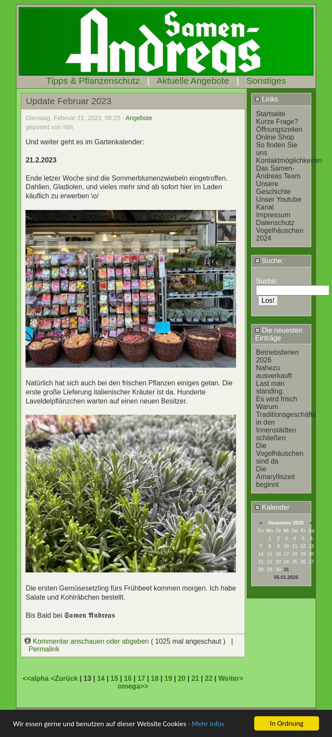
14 (101, 678)
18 (155, 678)
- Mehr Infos (206, 723)
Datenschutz (275, 222)
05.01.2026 (286, 577)
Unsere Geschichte (273, 187)
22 (209, 678)
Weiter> (230, 678)
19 (168, 678)
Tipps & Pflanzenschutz (93, 81)
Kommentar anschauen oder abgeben (88, 641)
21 (195, 678)
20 (181, 678)
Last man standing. (270, 387)
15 (114, 678)
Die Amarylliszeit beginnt (275, 476)
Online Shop (275, 137)
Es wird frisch (276, 399)
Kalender (272, 507)
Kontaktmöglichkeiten (289, 160)
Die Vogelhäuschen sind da (279, 453)
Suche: (269, 260)
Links (266, 99)
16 (128, 678)
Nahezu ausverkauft (274, 371)
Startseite (270, 114)
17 (141, 678)
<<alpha (36, 678)
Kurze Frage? (277, 121)
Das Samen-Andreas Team (278, 172)
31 (286, 569)
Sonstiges (266, 81)
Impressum (273, 215)
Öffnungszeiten (279, 129)
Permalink (44, 649)
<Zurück (65, 678)
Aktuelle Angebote (192, 81)
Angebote (139, 117)
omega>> (133, 686)
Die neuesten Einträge (279, 334)
